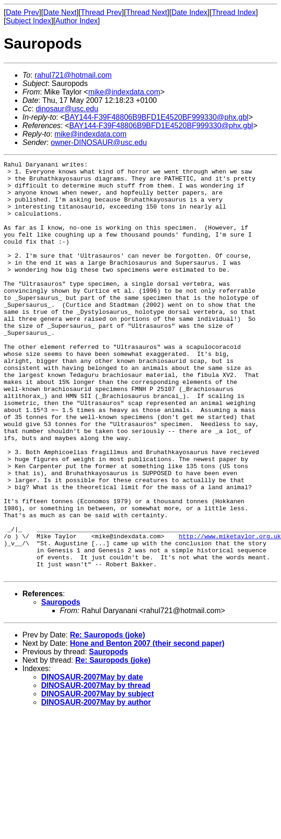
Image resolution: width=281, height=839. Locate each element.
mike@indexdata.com (124, 92)
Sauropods (60, 685)
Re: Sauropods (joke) (107, 718)
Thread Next (146, 12)
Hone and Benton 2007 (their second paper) (147, 726)
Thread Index (234, 12)
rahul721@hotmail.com (73, 75)
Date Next (59, 12)
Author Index (76, 21)
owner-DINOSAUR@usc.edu (98, 142)
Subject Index (28, 21)
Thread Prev (101, 12)
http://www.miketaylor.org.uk (230, 612)
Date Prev (22, 12)
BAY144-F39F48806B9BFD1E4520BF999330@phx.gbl (156, 117)
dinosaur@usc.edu (67, 109)
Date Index (189, 12)
